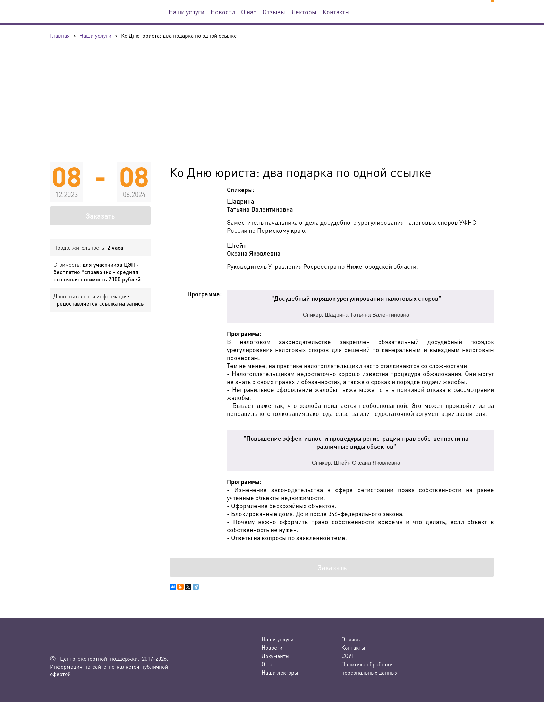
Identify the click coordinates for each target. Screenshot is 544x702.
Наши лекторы (280, 672)
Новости (223, 12)
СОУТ (348, 655)
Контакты (336, 12)
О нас (248, 12)
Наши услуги (186, 12)
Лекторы (303, 12)
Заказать (100, 215)
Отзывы (274, 12)
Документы (275, 655)
